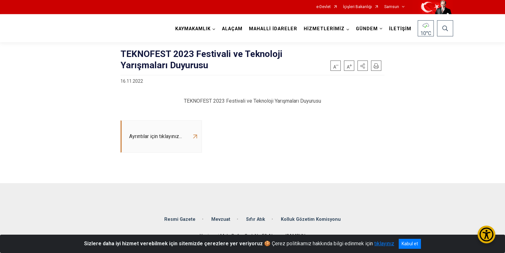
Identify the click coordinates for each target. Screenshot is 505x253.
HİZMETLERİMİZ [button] (324, 29)
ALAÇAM (232, 29)
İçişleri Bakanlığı (357, 7)
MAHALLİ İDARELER (273, 29)
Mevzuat (220, 219)
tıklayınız (384, 243)
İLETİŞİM (400, 29)
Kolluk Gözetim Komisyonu (311, 219)
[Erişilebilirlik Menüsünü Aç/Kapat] (486, 234)
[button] (362, 66)
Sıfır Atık (255, 219)
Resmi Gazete (179, 219)
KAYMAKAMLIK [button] (193, 29)
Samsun (391, 7)
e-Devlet (323, 7)
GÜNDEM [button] (367, 29)
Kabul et (410, 243)
